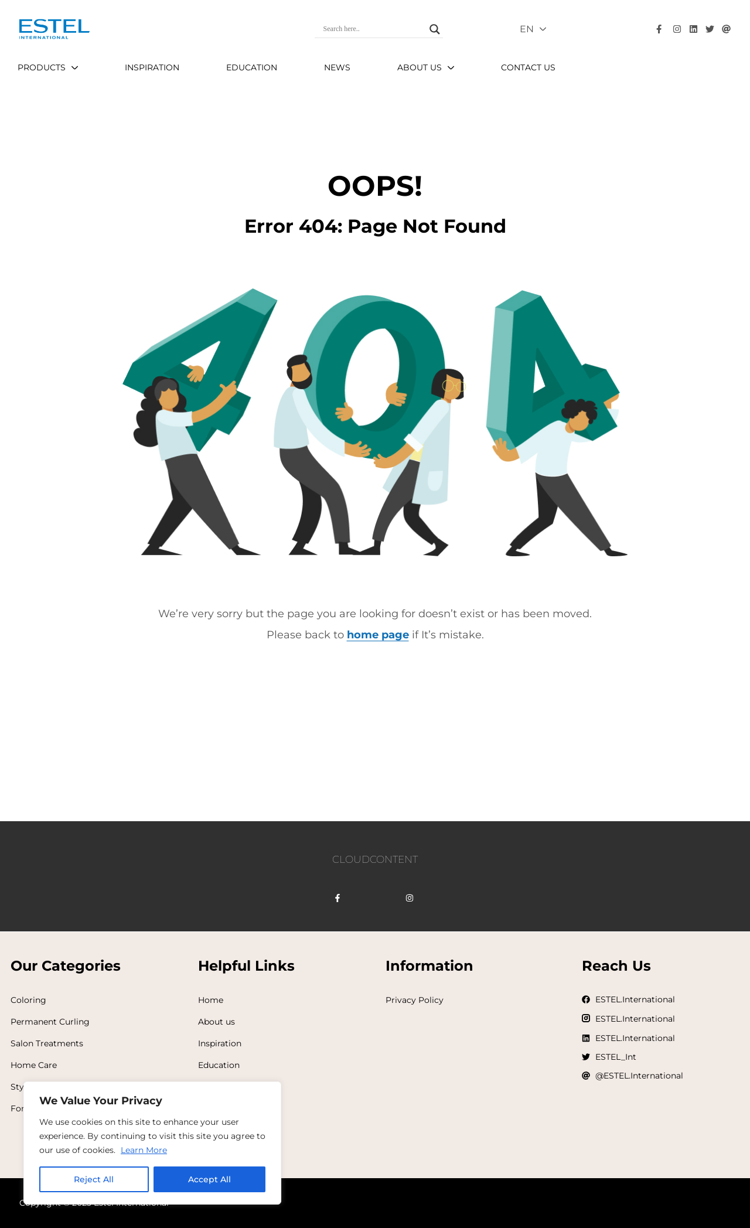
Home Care (34, 1065)
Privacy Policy (415, 1000)
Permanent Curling (50, 1021)
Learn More (144, 1150)
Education (219, 1065)
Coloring (28, 1000)
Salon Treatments (47, 1043)
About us (216, 1021)
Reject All (94, 1179)
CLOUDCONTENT (375, 859)
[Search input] (373, 29)
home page (378, 634)
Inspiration (219, 1043)
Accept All (209, 1179)
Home (210, 1000)
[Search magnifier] (435, 29)
